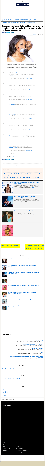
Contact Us (5, 391)
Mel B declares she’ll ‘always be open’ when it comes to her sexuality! (16, 20)
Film (4, 446)
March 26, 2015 (29, 78)
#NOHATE (13, 75)
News (24, 165)
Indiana (22, 66)
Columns (5, 450)
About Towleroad (6, 392)
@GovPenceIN (12, 83)
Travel (4, 444)
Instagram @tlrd (16, 378)
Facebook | (10, 378)
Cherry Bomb (40, 352)
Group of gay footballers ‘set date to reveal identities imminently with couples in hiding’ (19, 368)
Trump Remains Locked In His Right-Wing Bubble (33, 344)
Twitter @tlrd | (5, 378)
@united (17, 72)
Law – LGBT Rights (7, 448)
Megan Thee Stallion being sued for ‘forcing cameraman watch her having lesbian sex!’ (19, 22)
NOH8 (13, 156)
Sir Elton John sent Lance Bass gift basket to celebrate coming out (23, 285)
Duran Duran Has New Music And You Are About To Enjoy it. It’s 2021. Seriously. (21, 177)
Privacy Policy (6, 395)
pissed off (17, 66)
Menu (23, 1)
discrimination (13, 165)
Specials (5, 452)
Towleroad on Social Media (8, 394)
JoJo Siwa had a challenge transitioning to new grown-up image (23, 299)
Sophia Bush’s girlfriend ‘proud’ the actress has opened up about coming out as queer (19, 19)
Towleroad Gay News (22, 4)
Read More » (33, 187)
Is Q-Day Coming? (39, 340)
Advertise (5, 389)
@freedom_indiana (13, 147)
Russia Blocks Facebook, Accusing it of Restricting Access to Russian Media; (21, 171)
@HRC (28, 135)
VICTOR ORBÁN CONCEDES (37, 348)
